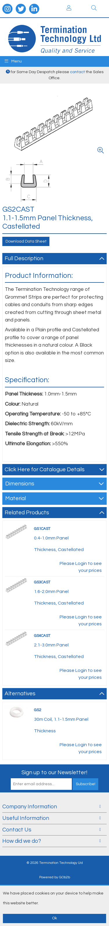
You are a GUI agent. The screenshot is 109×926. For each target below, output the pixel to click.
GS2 (37, 710)
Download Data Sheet (26, 241)
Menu (13, 61)
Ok (54, 918)
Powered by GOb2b (54, 877)
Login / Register (69, 7)
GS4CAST (42, 636)
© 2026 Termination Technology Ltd (54, 863)
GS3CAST (42, 582)
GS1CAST (42, 529)
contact (77, 72)
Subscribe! (85, 784)
